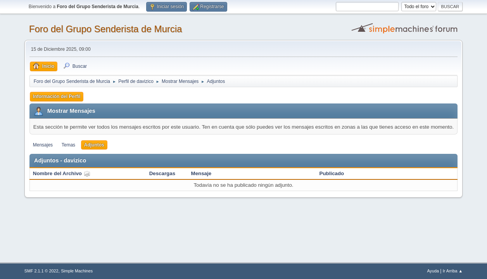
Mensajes (43, 145)
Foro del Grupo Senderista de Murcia (105, 29)
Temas (68, 145)
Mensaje (201, 173)
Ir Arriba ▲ (453, 271)
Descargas (162, 173)
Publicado (331, 173)
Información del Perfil (57, 96)
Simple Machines (77, 271)
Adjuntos (94, 145)
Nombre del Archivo (61, 173)
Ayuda (433, 271)
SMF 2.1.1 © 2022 (41, 271)
